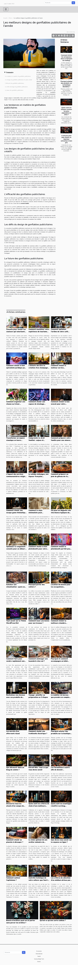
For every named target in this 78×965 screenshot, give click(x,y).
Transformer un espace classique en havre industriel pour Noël (15, 440)
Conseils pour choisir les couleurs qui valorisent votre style (16, 331)
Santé (39, 956)
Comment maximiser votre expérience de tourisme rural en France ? (39, 331)
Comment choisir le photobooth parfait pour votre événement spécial (61, 548)
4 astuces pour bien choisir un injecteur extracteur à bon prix (66, 139)
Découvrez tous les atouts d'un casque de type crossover (15, 806)
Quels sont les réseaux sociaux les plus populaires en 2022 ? (66, 111)
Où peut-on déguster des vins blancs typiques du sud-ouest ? (61, 512)
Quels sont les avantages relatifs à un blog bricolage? (61, 806)
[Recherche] (57, 2)
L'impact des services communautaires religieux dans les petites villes (16, 476)
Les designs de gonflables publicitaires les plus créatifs (18, 80)
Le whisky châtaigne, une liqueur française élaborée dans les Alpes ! (39, 476)
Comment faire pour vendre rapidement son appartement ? (15, 661)
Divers (10, 18)
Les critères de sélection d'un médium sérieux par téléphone (60, 880)
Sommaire (9, 72)
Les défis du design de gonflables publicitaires (16, 87)
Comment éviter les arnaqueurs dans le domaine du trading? (66, 57)
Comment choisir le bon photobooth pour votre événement (38, 548)
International (39, 954)
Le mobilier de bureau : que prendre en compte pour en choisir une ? (60, 697)
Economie (39, 951)
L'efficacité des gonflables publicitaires (14, 83)
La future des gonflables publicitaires (14, 90)
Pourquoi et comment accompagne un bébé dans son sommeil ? (59, 661)
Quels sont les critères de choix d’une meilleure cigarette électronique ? (39, 806)
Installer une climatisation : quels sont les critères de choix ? (16, 587)
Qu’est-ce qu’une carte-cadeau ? (53, 920)
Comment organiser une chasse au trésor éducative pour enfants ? (16, 404)
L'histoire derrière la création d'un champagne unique (39, 367)
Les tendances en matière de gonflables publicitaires (18, 76)
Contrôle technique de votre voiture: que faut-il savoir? (39, 880)
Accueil (5, 18)
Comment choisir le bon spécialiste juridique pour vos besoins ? (16, 367)
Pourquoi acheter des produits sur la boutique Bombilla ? (66, 84)
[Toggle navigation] (5, 9)
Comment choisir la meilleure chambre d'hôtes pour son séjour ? (61, 623)
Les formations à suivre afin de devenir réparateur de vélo (60, 769)
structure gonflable (11, 207)
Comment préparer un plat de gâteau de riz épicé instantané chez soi (61, 476)
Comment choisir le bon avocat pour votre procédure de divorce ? (60, 404)
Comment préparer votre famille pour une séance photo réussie (61, 440)
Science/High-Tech (39, 959)
